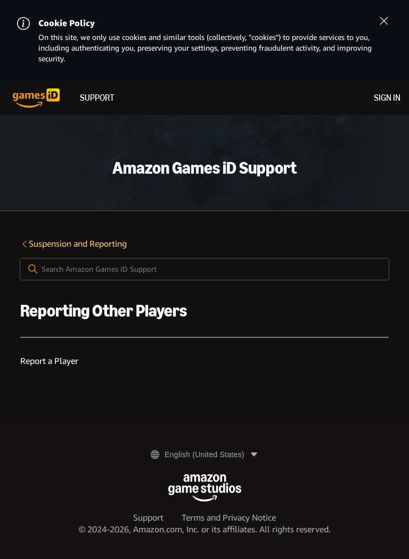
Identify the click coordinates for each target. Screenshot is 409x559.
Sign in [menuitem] (387, 98)
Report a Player (49, 361)
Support (97, 98)
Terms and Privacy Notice (229, 517)
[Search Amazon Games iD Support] (204, 269)
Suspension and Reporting (73, 243)
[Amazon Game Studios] (204, 487)
